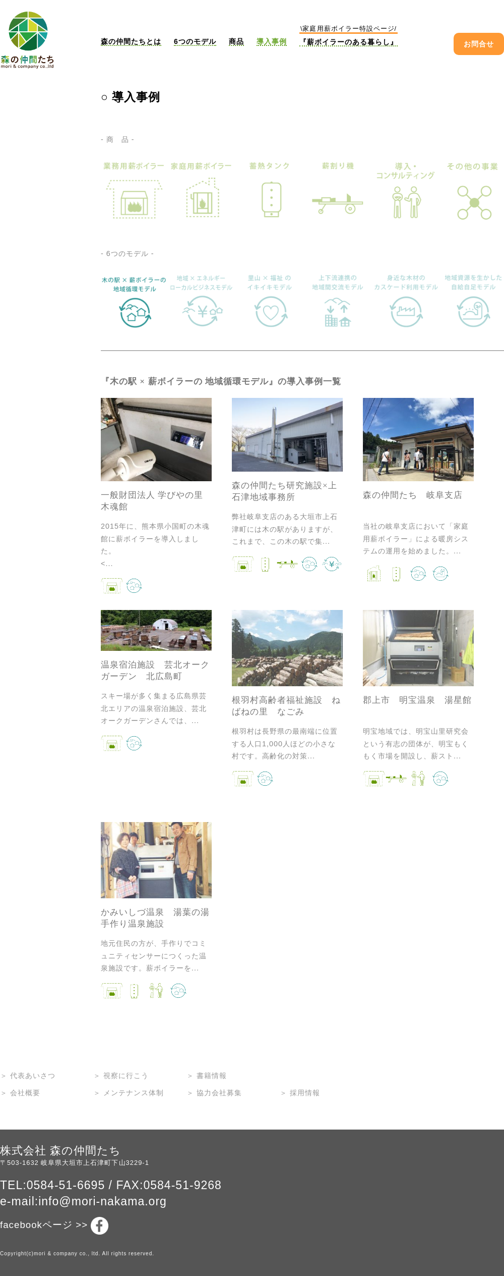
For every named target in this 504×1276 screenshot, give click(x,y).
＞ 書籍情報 (206, 1075)
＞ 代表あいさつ (27, 1075)
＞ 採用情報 (300, 1093)
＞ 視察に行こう (121, 1075)
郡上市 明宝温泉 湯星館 (417, 700)
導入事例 (272, 41)
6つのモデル (195, 41)
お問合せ (479, 44)
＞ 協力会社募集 (214, 1093)
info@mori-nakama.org (102, 1201)
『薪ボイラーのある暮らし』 (348, 36)
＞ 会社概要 (20, 1093)
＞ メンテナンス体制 (128, 1093)
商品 (236, 41)
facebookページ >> (54, 1226)
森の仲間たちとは (131, 41)
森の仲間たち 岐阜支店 (413, 495)
